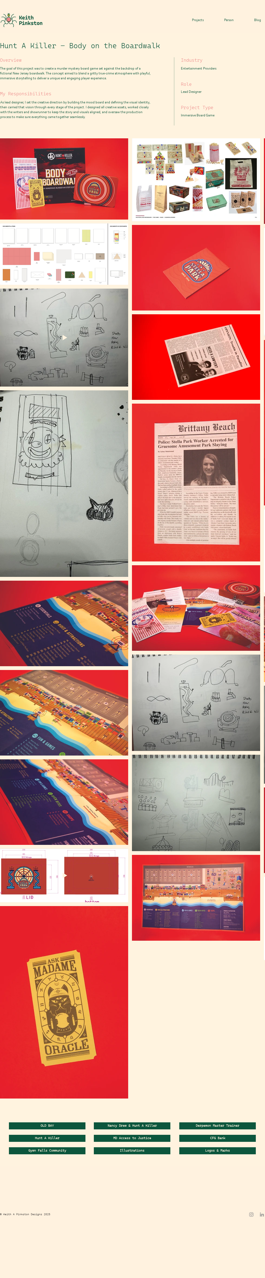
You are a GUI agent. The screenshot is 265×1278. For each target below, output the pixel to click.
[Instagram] (251, 1214)
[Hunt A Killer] (47, 1138)
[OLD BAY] (47, 1125)
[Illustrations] (132, 1150)
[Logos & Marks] (217, 1150)
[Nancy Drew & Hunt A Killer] (132, 1125)
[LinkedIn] (262, 1214)
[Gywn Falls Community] (47, 1150)
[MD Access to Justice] (132, 1138)
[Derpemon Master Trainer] (217, 1125)
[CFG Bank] (217, 1138)
